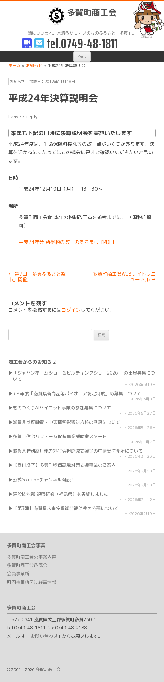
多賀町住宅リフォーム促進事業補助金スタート (60, 436)
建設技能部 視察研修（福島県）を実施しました (60, 494)
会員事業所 (18, 573)
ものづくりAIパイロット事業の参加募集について (62, 408)
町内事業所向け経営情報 (31, 582)
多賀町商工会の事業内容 (31, 557)
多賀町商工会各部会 (27, 565)
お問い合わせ (44, 636)
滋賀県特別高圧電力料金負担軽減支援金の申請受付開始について (78, 451)
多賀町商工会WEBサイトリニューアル (124, 277)
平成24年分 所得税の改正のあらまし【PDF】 (68, 242)
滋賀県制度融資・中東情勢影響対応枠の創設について (66, 422)
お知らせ (17, 81)
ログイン (71, 309)
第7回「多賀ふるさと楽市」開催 (37, 277)
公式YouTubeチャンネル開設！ (44, 479)
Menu (82, 56)
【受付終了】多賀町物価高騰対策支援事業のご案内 (64, 465)
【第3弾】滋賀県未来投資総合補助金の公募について (66, 508)
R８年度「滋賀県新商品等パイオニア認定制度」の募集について (77, 393)
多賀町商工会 (82, 16)
